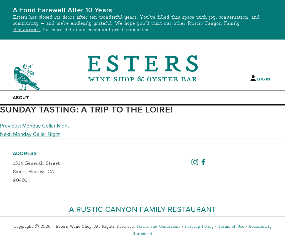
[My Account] (253, 78)
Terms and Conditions (158, 226)
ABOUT (21, 98)
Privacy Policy (199, 226)
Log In (263, 79)
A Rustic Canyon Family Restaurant (142, 209)
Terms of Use (231, 226)
